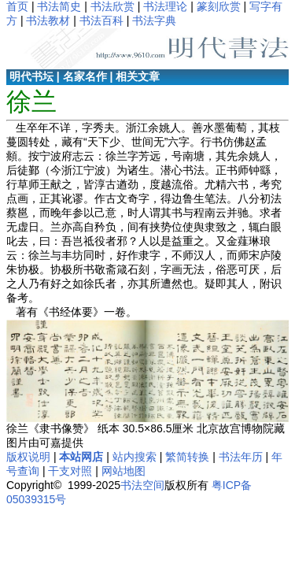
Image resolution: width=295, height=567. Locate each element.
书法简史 (59, 6)
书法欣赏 (112, 6)
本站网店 (81, 456)
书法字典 (154, 20)
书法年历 (241, 456)
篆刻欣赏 (219, 6)
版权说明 (28, 456)
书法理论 (165, 6)
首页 (17, 6)
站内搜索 (134, 456)
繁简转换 (187, 456)
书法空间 (142, 485)
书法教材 (48, 20)
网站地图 (123, 471)
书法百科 (101, 20)
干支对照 (70, 471)
